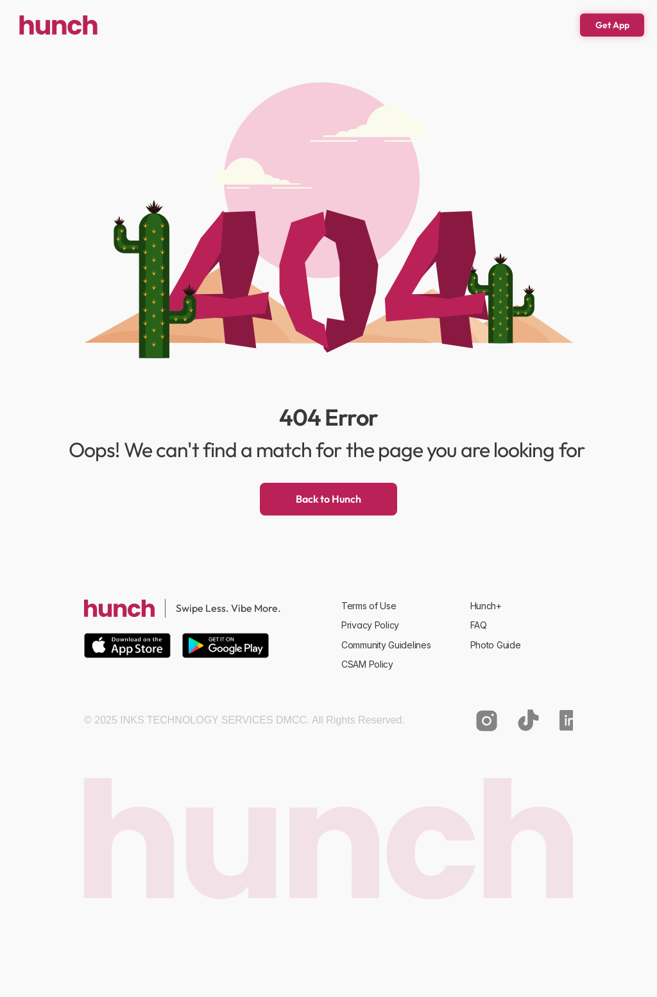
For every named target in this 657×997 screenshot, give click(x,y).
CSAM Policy (367, 664)
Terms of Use (369, 605)
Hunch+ (486, 605)
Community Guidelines (386, 644)
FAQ (478, 625)
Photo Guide (495, 644)
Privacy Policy (370, 625)
